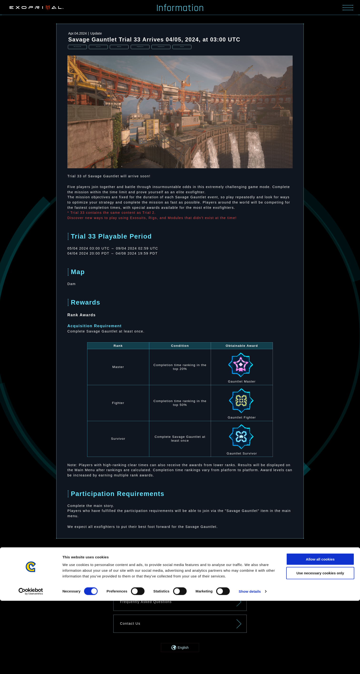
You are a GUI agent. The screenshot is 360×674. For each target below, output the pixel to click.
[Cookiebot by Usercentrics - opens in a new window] (31, 664)
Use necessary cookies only (320, 646)
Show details (250, 665)
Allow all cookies (320, 632)
